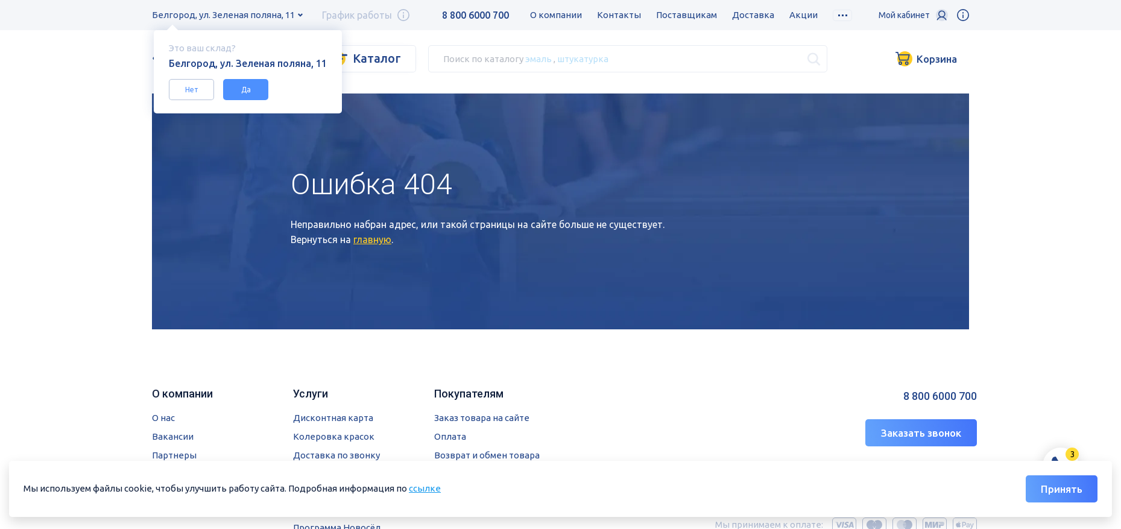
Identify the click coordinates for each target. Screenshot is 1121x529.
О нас (163, 418)
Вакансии (173, 436)
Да (246, 89)
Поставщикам (686, 15)
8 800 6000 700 (475, 15)
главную (372, 239)
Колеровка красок (333, 436)
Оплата (450, 436)
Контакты (619, 15)
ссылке (425, 488)
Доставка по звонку (336, 455)
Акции (803, 15)
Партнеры (174, 455)
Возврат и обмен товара (487, 455)
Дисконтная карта (333, 418)
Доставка (753, 15)
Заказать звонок (921, 433)
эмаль (538, 58)
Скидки (849, 15)
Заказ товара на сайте (481, 418)
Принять (1061, 489)
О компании (556, 15)
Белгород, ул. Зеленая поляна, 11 (223, 15)
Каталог (377, 58)
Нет (191, 89)
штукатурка (582, 58)
